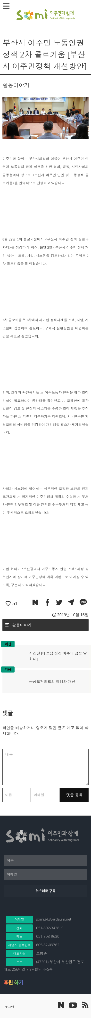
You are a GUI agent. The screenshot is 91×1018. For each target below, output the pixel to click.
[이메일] (45, 874)
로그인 (9, 1007)
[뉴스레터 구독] (45, 891)
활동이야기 (22, 625)
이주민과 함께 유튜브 (73, 1005)
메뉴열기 (7, 6)
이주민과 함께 (46, 14)
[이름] (45, 860)
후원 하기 (13, 982)
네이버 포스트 (61, 1005)
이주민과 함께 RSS (85, 1005)
